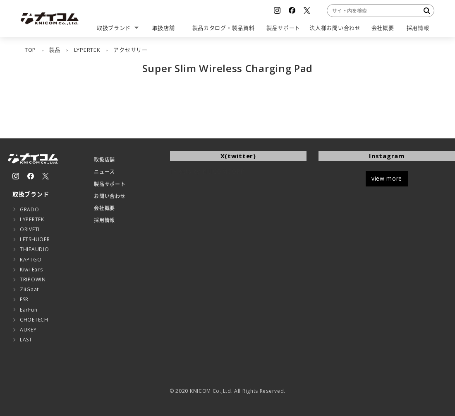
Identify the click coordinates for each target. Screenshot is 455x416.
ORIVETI (30, 229)
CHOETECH (34, 319)
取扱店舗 (104, 159)
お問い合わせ (109, 196)
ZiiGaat (29, 289)
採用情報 (104, 220)
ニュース (104, 171)
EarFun (28, 309)
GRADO (29, 209)
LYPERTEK (32, 219)
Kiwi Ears (31, 269)
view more (386, 178)
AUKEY (28, 329)
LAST (26, 339)
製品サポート (109, 184)
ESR (24, 299)
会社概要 (104, 208)
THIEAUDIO (34, 249)
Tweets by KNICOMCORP (207, 171)
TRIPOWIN (33, 279)
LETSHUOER (35, 239)
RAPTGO (30, 259)
